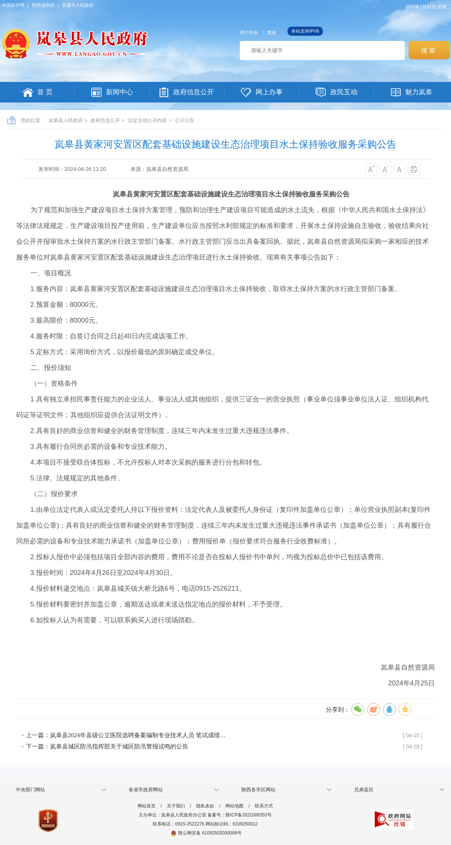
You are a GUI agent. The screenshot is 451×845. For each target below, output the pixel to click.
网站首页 (147, 806)
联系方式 (264, 806)
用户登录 (249, 32)
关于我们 (176, 806)
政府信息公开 (105, 120)
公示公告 (184, 120)
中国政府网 (13, 5)
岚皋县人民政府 (65, 120)
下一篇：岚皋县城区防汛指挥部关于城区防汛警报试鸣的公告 (107, 746)
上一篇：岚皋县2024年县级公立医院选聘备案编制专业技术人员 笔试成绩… (126, 735)
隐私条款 (205, 806)
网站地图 (235, 806)
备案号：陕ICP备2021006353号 (239, 815)
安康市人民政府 (78, 5)
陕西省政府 (43, 5)
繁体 (271, 32)
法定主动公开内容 (147, 120)
